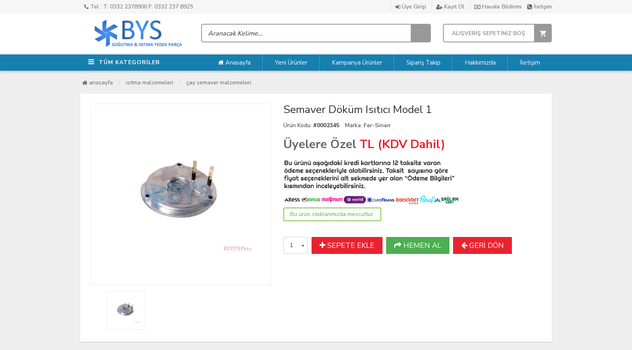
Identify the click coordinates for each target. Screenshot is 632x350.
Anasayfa (234, 63)
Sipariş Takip (423, 63)
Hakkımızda (480, 63)
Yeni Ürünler (291, 63)
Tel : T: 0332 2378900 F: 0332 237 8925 (138, 6)
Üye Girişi (410, 6)
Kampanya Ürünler (357, 63)
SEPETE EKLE (347, 245)
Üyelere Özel (319, 144)
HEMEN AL (417, 245)
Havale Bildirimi (498, 6)
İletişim (539, 6)
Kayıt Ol (450, 6)
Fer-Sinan (377, 125)
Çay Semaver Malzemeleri (218, 82)
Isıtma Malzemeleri (149, 82)
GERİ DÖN (482, 245)
